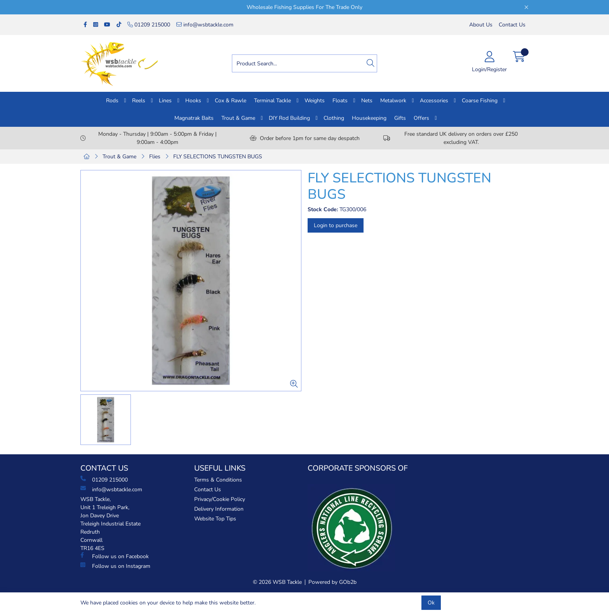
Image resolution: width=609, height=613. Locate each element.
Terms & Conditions (218, 479)
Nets (366, 100)
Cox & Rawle (230, 100)
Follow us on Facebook (114, 556)
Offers (421, 118)
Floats (340, 100)
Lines (165, 100)
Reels (138, 100)
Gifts (400, 118)
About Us (480, 24)
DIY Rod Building (289, 118)
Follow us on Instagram (115, 566)
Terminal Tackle (272, 100)
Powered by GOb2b (332, 582)
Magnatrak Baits (194, 118)
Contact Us (512, 24)
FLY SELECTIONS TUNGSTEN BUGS (217, 156)
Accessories (434, 100)
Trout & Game (238, 118)
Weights (314, 100)
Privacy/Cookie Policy (219, 499)
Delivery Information (219, 509)
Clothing (334, 118)
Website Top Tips (215, 518)
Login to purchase (335, 225)
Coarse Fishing (480, 100)
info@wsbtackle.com (204, 24)
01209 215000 (148, 24)
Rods (112, 100)
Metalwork (393, 100)
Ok (431, 602)
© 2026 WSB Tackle (277, 582)
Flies (154, 156)
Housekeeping (369, 118)
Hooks (193, 100)
